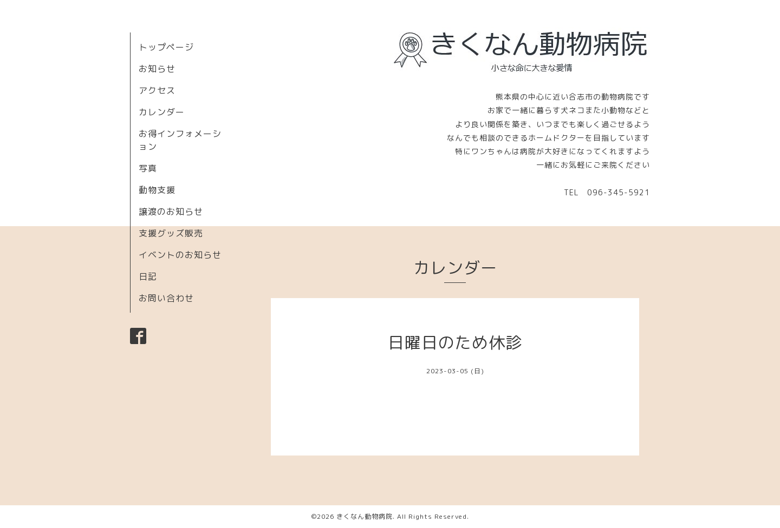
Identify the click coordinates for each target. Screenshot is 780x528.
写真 (148, 168)
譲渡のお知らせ (171, 211)
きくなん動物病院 (364, 516)
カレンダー (162, 112)
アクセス (157, 90)
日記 (148, 276)
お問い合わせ (166, 298)
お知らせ (157, 69)
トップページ (166, 47)
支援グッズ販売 (171, 233)
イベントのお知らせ (180, 255)
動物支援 (157, 190)
